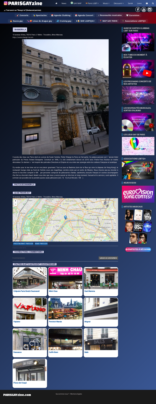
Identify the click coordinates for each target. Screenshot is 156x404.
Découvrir (118, 3)
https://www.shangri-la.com (23, 37)
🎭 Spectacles (40, 15)
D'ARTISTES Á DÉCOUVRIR (138, 249)
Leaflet (103, 240)
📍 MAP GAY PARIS (108, 21)
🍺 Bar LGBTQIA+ (86, 21)
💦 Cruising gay (64, 21)
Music (105, 3)
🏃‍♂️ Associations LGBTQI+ (134, 21)
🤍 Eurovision (132, 15)
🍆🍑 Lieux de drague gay (39, 21)
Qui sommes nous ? (62, 394)
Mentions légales (76, 394)
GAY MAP (76, 3)
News (64, 3)
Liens (139, 3)
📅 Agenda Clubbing (60, 15)
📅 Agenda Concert (84, 15)
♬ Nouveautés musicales (110, 15)
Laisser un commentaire (108, 258)
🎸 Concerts (22, 15)
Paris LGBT (91, 3)
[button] (65, 217)
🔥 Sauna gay (16, 21)
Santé (130, 3)
